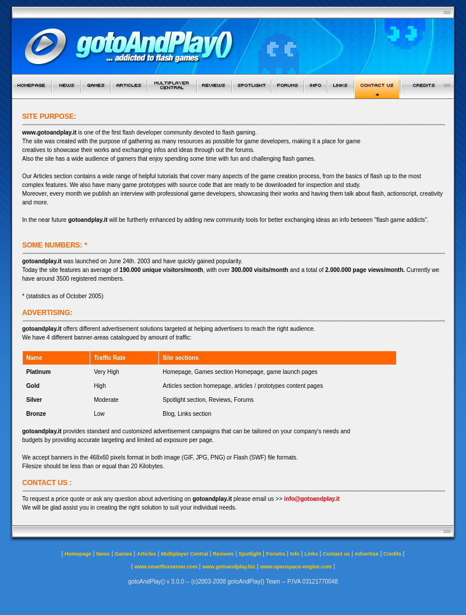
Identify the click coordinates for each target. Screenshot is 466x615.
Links (312, 554)
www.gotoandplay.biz (228, 567)
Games (123, 554)
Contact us (336, 554)
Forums (275, 554)
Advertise (367, 554)
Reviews (223, 554)
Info (295, 554)
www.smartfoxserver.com (165, 567)
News (103, 554)
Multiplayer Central (184, 554)
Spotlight (250, 554)
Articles (146, 554)
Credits (392, 554)
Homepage (78, 554)
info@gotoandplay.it (312, 499)
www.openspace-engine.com (295, 567)
